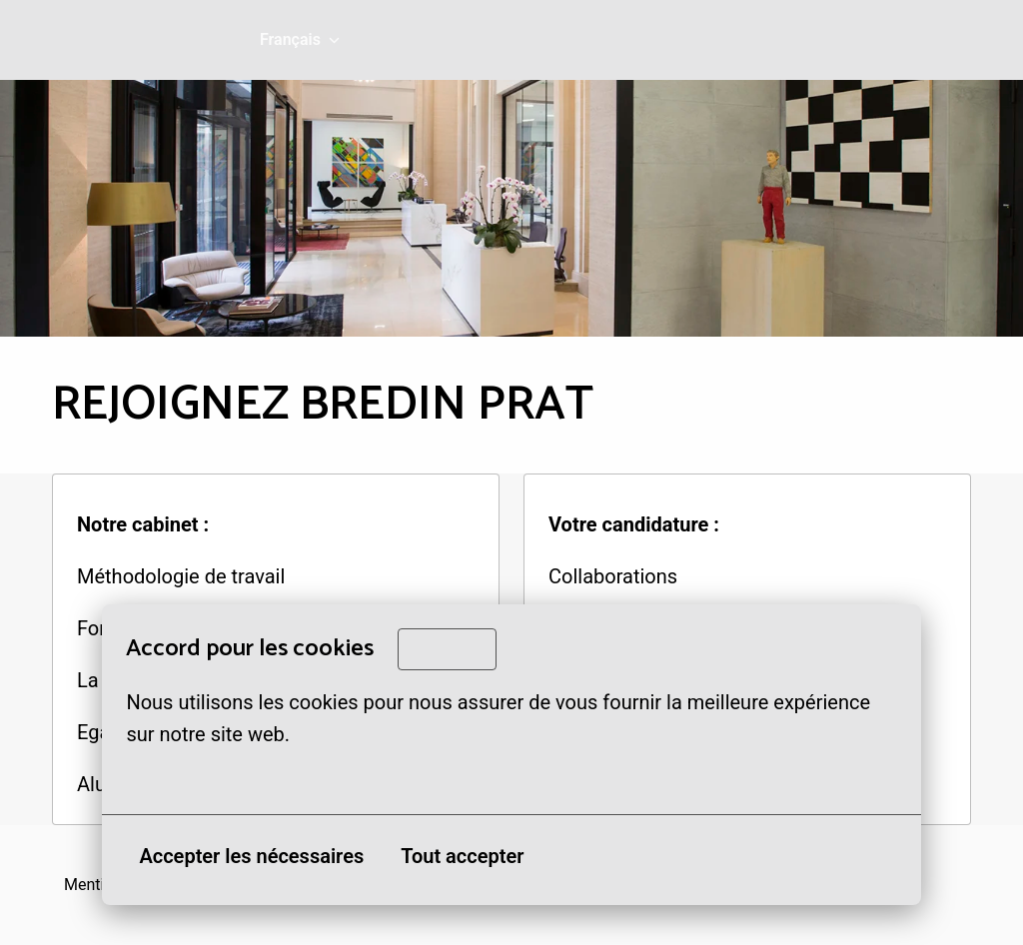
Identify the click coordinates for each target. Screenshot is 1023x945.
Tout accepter (462, 856)
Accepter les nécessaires (251, 856)
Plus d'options (200, 778)
